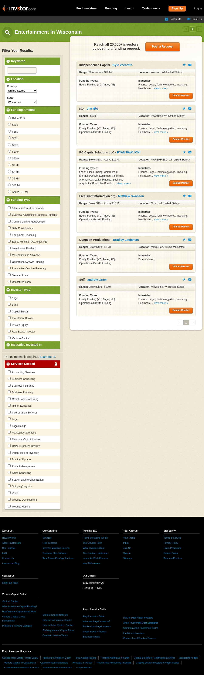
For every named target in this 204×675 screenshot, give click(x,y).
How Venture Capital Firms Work (19, 611)
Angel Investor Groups (94, 631)
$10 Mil (14, 185)
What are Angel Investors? (96, 621)
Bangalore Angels (188, 657)
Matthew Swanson (131, 196)
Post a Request (162, 46)
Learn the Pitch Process (95, 558)
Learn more (47, 356)
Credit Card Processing (23, 399)
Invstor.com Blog (10, 563)
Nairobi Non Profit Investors (57, 667)
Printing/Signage (19, 459)
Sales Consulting (19, 472)
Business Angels (91, 636)
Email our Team (10, 582)
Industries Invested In (26, 344)
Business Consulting (21, 378)
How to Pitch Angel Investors (138, 617)
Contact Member (189, 65)
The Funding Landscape (95, 553)
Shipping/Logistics (20, 486)
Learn (129, 8)
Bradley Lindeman (126, 239)
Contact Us (8, 558)
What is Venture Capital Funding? (19, 606)
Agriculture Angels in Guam (57, 657)
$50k (13, 138)
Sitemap (127, 558)
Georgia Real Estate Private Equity (20, 657)
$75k (13, 145)
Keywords (18, 61)
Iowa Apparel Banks (85, 657)
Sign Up (177, 8)
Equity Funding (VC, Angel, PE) (28, 241)
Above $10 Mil (18, 192)
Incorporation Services (22, 412)
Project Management (21, 466)
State (10, 97)
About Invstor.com (11, 543)
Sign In (126, 553)
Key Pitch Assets (91, 563)
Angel (13, 298)
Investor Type (20, 289)
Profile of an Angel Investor (97, 626)
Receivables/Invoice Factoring (27, 268)
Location (17, 79)
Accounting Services (21, 372)
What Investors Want (94, 548)
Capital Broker (18, 311)
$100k (13, 151)
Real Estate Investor (21, 331)
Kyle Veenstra (122, 65)
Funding (111, 8)
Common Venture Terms (55, 635)
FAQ (4, 553)
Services (46, 537)
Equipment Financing (22, 235)
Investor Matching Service (55, 548)
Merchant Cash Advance (24, 255)
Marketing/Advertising (22, 432)
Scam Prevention (172, 548)
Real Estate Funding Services (57, 558)
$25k (13, 131)
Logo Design (17, 426)
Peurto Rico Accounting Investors (114, 662)
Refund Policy (171, 553)
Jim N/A (92, 108)
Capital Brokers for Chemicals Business (154, 657)
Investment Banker (20, 318)
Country (12, 86)
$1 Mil (13, 165)
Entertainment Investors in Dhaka (21, 667)
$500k (13, 158)
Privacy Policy (171, 543)
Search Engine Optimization (26, 479)
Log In (198, 8)
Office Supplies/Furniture (24, 446)
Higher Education (19, 405)
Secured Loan (18, 275)
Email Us (197, 19)
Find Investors (86, 8)
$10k (13, 124)
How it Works (9, 537)
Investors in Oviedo (82, 662)
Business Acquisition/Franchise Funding (32, 214)
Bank (13, 304)
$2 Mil (13, 171)
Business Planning (20, 392)
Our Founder (8, 548)
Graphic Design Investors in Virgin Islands (157, 662)
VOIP (13, 493)
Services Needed (23, 364)
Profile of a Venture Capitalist (17, 625)
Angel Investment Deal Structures (140, 623)
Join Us (127, 548)
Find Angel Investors (133, 633)
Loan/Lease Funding (21, 248)
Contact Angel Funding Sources (139, 638)
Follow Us (175, 19)
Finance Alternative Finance (115, 657)
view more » (161, 88)
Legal (13, 419)
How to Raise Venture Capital (57, 625)
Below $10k (16, 118)
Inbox (126, 543)
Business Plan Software (54, 553)
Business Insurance (21, 385)
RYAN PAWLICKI (128, 152)
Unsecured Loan (19, 281)
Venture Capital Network (55, 615)
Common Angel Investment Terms (140, 628)
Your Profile (129, 537)
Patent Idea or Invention (23, 452)
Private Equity (18, 325)
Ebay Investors (84, 667)
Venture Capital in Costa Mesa (20, 662)
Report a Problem (173, 558)
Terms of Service (172, 537)
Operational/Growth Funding (26, 261)
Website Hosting (19, 506)
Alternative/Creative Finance (26, 208)
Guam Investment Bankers (54, 662)
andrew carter (97, 279)
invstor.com (19, 8)
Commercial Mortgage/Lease (26, 221)
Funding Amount (23, 109)
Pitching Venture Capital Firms (58, 630)
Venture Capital (18, 338)
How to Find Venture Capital (57, 620)
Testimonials (151, 8)
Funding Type (20, 199)
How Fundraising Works (95, 537)
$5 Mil (13, 178)
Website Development (22, 499)
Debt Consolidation (21, 228)
